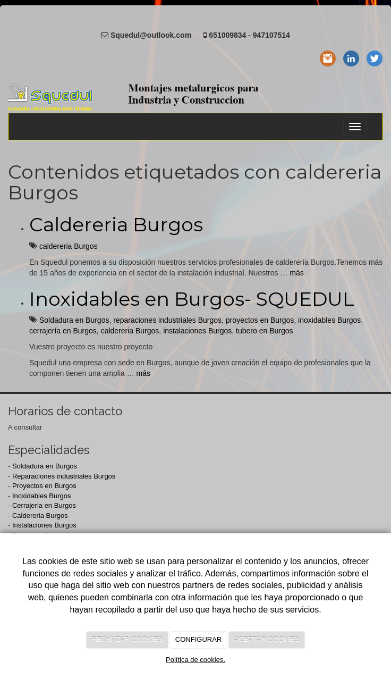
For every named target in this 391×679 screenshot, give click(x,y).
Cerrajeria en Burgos (44, 505)
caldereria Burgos (68, 246)
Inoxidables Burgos (41, 496)
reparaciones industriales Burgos (167, 320)
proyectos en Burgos (260, 320)
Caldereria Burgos (116, 224)
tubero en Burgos (264, 330)
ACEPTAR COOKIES (266, 639)
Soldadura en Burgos (74, 320)
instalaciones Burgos (197, 330)
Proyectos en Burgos (44, 486)
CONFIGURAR (198, 639)
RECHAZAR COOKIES (127, 639)
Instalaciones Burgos (44, 525)
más (296, 273)
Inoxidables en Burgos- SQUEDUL (191, 299)
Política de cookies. (195, 660)
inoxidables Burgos (329, 320)
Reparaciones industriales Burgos (63, 476)
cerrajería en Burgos (63, 330)
